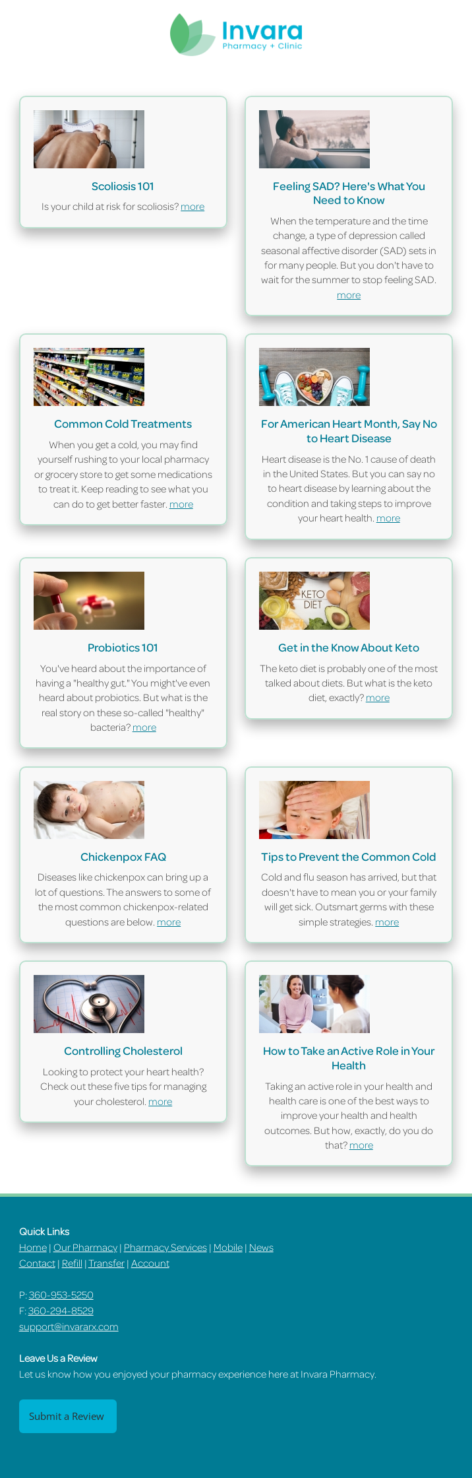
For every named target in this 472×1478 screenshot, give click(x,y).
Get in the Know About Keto (348, 647)
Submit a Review (68, 1416)
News (261, 1247)
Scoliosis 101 (123, 185)
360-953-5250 (61, 1294)
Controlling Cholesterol (123, 1050)
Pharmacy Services (165, 1247)
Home (33, 1247)
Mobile (228, 1247)
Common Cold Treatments (123, 423)
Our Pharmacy (85, 1247)
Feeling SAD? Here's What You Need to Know (349, 192)
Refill (72, 1262)
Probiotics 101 (123, 647)
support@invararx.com (69, 1326)
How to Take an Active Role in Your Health (349, 1057)
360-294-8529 (61, 1310)
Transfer (106, 1262)
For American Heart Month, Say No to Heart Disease (349, 430)
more (192, 206)
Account (150, 1262)
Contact (37, 1262)
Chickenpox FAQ (123, 856)
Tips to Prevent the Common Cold (348, 856)
